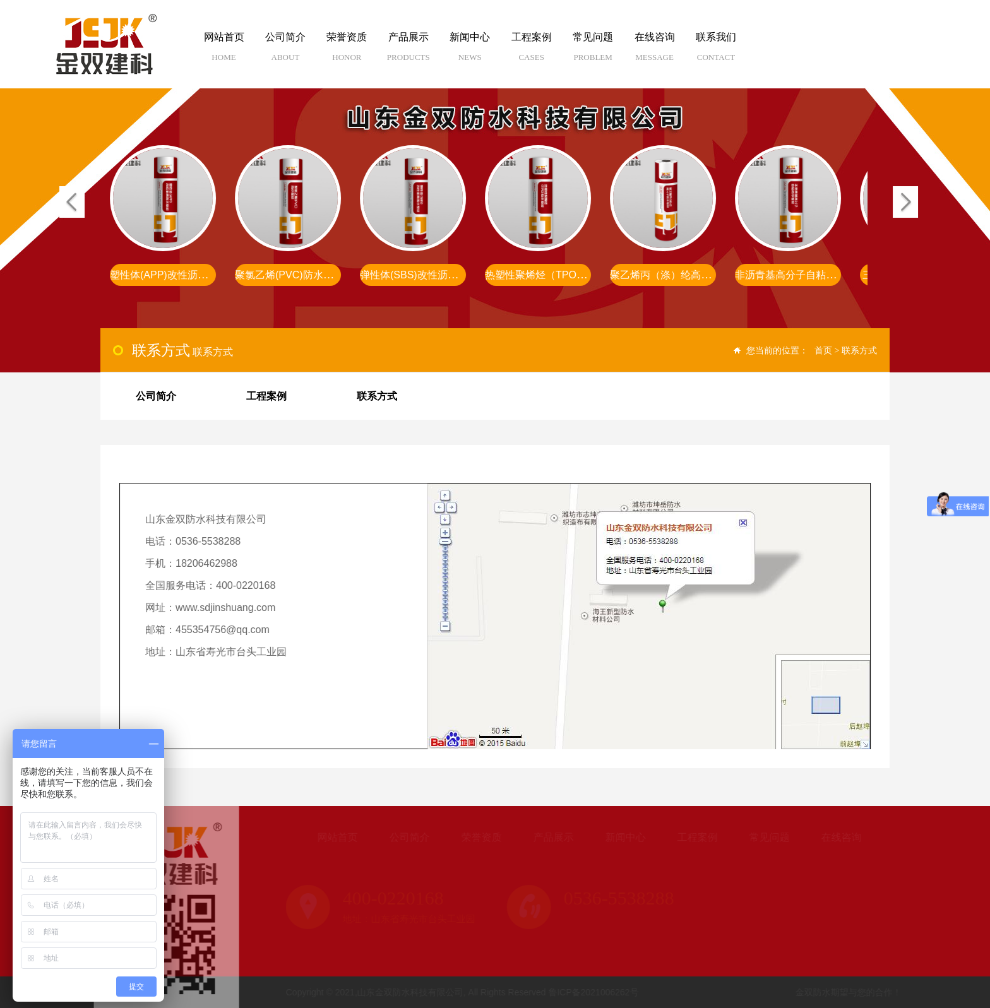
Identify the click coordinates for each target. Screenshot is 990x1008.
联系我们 (715, 51)
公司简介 (285, 51)
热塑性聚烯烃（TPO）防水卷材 (557, 275)
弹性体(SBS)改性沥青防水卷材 (430, 275)
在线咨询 (654, 51)
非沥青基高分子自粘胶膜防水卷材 (812, 275)
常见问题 (592, 51)
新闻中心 (470, 51)
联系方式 (859, 350)
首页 (823, 350)
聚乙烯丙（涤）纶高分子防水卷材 (687, 275)
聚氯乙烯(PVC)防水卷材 (290, 275)
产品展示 (408, 51)
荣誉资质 (347, 51)
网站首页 (223, 51)
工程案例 (531, 51)
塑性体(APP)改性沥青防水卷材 (180, 275)
